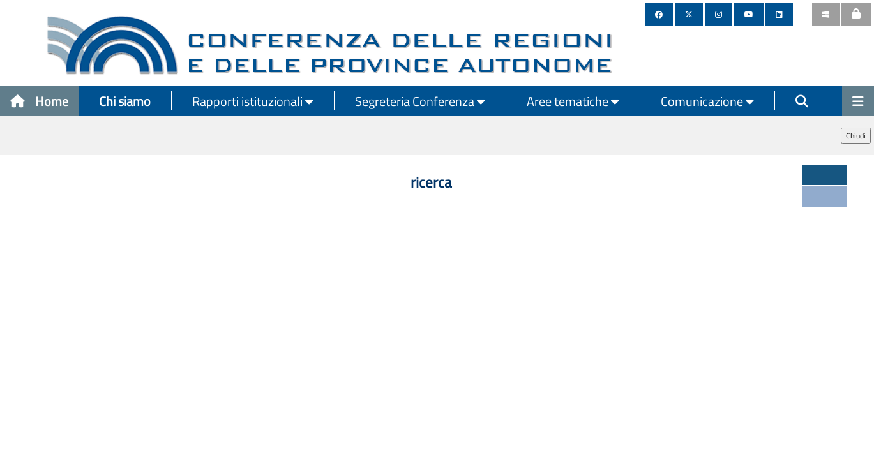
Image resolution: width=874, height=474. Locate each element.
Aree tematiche (573, 101)
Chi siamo (125, 101)
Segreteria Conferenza (420, 101)
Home (39, 101)
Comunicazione (707, 101)
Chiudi (856, 136)
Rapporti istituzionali (252, 101)
